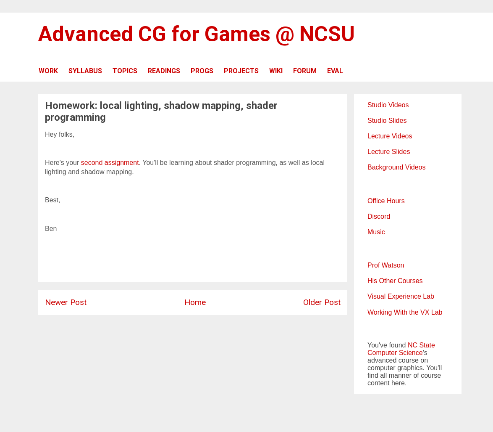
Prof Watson (385, 265)
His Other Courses (395, 280)
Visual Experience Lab (400, 296)
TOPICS (125, 71)
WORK (48, 71)
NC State (421, 345)
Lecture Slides (388, 151)
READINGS (164, 71)
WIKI (276, 71)
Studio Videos (388, 105)
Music (376, 232)
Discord (378, 216)
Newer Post (66, 302)
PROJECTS (241, 71)
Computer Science (395, 352)
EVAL (335, 71)
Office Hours (386, 200)
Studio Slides (386, 120)
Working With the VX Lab (404, 312)
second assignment (110, 162)
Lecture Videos (389, 136)
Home (195, 302)
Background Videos (396, 167)
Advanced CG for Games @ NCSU (196, 34)
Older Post (322, 302)
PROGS (202, 71)
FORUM (305, 71)
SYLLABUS (85, 71)
